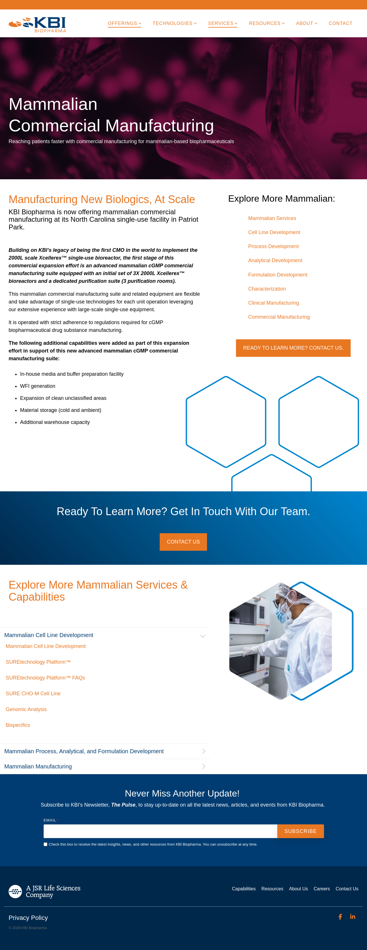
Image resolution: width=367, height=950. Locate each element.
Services (223, 23)
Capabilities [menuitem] (244, 888)
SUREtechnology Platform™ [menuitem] (38, 662)
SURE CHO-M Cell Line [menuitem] (33, 693)
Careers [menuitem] (322, 888)
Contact (341, 23)
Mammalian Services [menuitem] (272, 218)
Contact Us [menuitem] (347, 888)
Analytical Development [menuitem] (275, 260)
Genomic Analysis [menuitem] (26, 709)
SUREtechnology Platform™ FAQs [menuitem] (45, 678)
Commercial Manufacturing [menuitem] (279, 317)
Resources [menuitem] (272, 888)
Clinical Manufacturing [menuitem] (273, 303)
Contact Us (183, 542)
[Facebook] (340, 917)
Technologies (175, 23)
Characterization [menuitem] (267, 289)
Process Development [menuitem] (273, 246)
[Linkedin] (352, 917)
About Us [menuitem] (298, 888)
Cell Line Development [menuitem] (274, 232)
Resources (266, 23)
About (306, 23)
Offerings (124, 23)
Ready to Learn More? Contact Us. (293, 348)
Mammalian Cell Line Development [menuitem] (46, 646)
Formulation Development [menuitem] (277, 275)
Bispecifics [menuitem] (18, 725)
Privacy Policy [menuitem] (28, 917)
